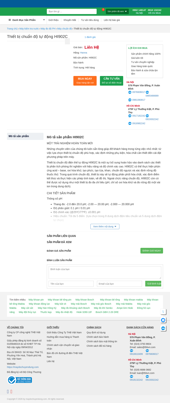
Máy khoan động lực (39, 303)
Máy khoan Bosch (85, 299)
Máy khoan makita (133, 299)
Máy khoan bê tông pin (59, 299)
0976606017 (136, 92)
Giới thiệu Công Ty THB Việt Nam (64, 332)
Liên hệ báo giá (112, 20)
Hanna (83, 52)
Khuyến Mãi (70, 20)
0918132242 (136, 378)
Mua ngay (84, 80)
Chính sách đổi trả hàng (99, 346)
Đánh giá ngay (152, 250)
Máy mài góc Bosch (101, 303)
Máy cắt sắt (27, 308)
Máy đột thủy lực (27, 312)
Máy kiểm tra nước (29, 28)
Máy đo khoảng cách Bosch (75, 308)
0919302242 (152, 117)
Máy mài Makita (124, 303)
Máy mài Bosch (79, 303)
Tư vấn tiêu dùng (90, 20)
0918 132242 (154, 11)
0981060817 (136, 100)
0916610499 (136, 352)
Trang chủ (12, 28)
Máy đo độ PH (48, 28)
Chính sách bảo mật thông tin (102, 341)
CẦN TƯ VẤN (112, 80)
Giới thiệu (53, 20)
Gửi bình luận (154, 283)
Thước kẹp (46, 312)
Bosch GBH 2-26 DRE (107, 312)
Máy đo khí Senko (103, 308)
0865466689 (152, 94)
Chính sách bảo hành (98, 337)
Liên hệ (50, 361)
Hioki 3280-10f (84, 312)
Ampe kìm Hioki (125, 308)
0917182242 (136, 116)
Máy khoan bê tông (110, 299)
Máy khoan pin (36, 299)
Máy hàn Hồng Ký (47, 308)
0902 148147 (139, 11)
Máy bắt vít (60, 303)
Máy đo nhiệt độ (64, 312)
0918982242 (136, 123)
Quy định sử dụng (96, 332)
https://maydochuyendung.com (23, 367)
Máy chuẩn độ (64, 28)
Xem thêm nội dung (103, 226)
